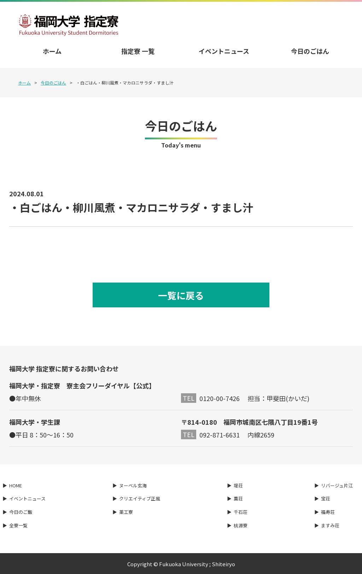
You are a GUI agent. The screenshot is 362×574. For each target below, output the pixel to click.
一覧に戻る (181, 295)
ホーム (52, 51)
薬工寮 (126, 512)
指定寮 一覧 (137, 51)
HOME (15, 485)
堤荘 (238, 485)
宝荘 (325, 498)
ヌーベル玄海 (133, 485)
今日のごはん (310, 51)
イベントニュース (224, 51)
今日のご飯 (20, 512)
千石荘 (240, 512)
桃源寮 (240, 525)
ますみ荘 (330, 525)
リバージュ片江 (337, 485)
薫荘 (238, 498)
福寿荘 (328, 512)
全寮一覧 (18, 525)
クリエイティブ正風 (139, 498)
